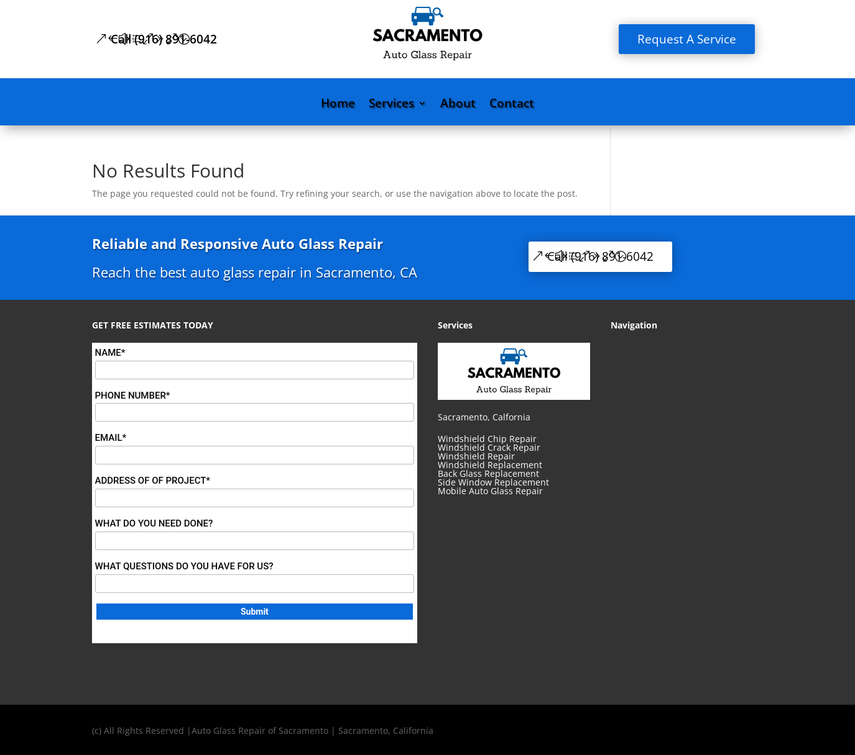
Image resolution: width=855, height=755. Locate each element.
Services (391, 105)
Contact (511, 105)
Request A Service (686, 39)
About (458, 105)
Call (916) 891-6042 (164, 39)
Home (338, 105)
